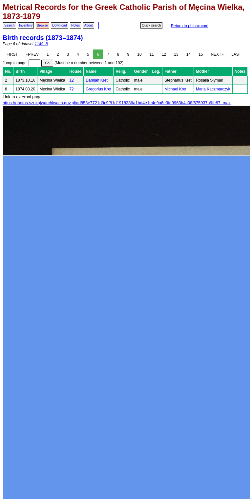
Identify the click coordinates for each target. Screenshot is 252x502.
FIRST (12, 54)
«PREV (32, 54)
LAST (236, 54)
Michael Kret (175, 89)
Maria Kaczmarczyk (213, 89)
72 (71, 89)
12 (164, 54)
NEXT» (217, 54)
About (88, 25)
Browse (42, 25)
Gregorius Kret (98, 89)
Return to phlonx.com (189, 26)
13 (176, 54)
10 (139, 54)
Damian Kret (97, 80)
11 (152, 54)
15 (201, 54)
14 (188, 54)
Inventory (25, 25)
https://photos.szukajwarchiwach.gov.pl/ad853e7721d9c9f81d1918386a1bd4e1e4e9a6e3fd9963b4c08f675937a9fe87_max (117, 102)
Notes (75, 25)
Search (9, 25)
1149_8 (41, 44)
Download (59, 25)
